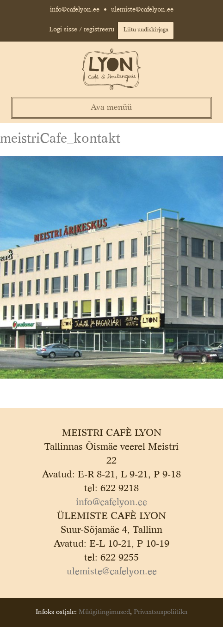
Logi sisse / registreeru (81, 29)
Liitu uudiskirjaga (146, 30)
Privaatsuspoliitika (160, 612)
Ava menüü (111, 108)
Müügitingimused (104, 612)
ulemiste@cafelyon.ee (142, 9)
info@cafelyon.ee (74, 9)
